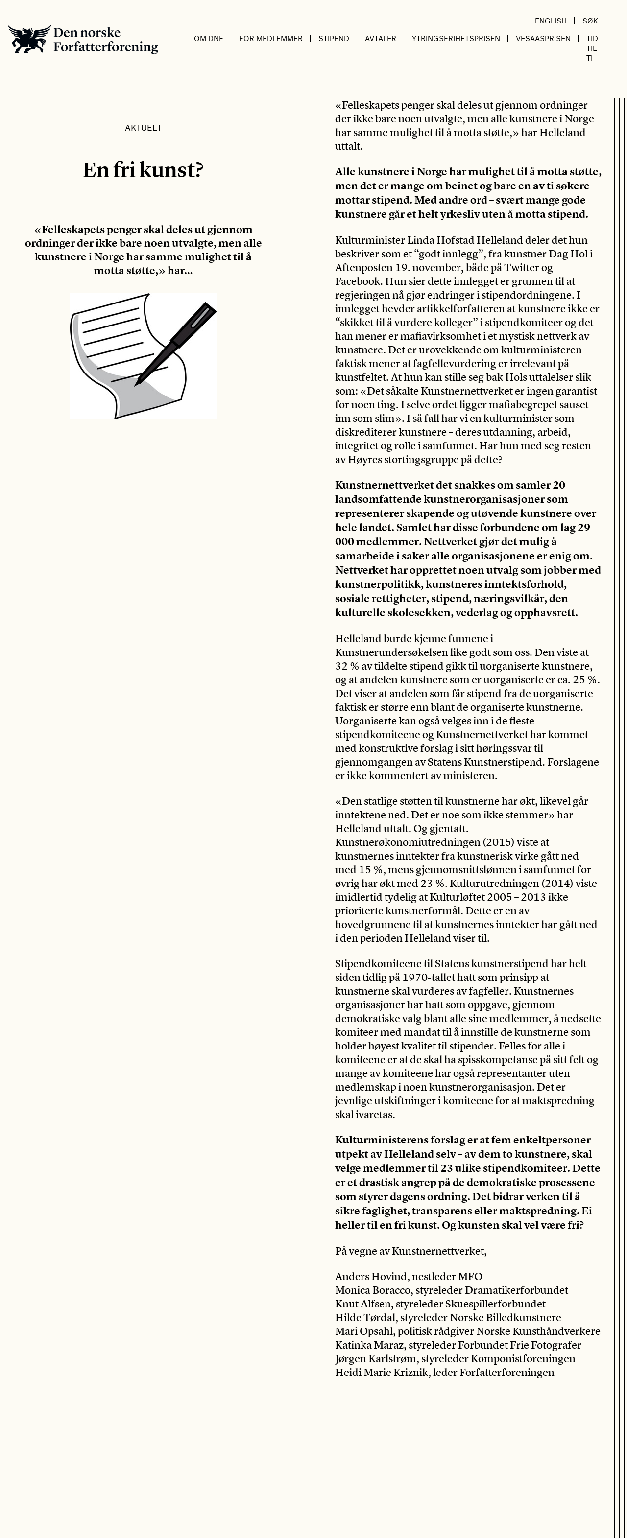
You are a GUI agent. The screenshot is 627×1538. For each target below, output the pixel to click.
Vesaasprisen (543, 38)
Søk (590, 20)
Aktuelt (143, 127)
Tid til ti (592, 48)
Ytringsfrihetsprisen (456, 38)
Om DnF (208, 38)
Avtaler (380, 38)
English (551, 20)
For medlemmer (271, 38)
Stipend (333, 38)
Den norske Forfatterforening (83, 39)
